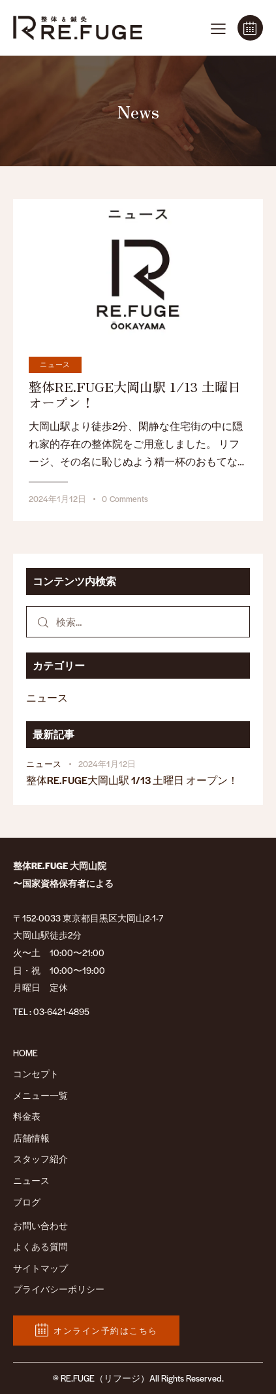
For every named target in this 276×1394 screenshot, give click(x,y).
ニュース (55, 364)
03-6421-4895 (61, 1011)
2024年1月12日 (57, 499)
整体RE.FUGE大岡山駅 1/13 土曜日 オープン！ (135, 394)
